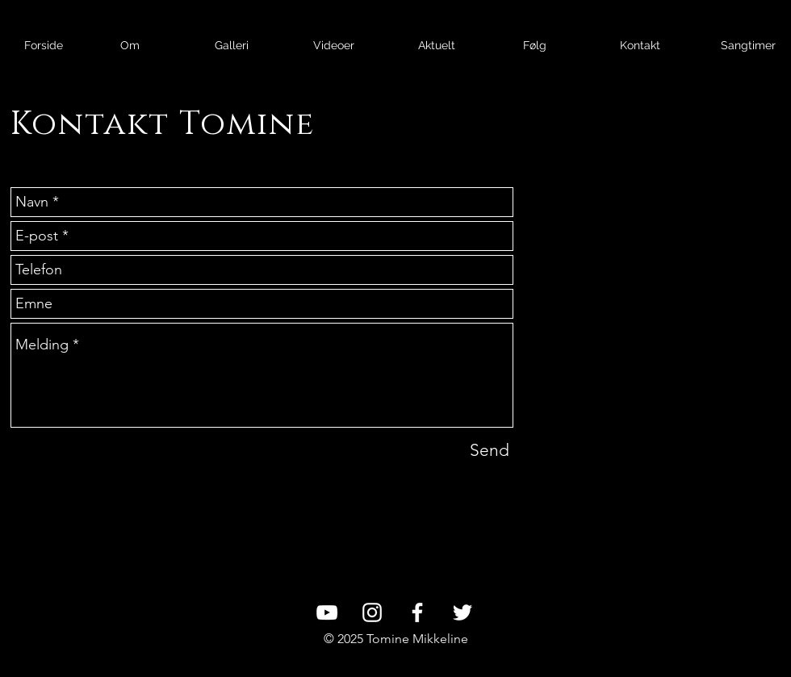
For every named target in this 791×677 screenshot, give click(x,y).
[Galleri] (231, 45)
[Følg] (535, 45)
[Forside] (43, 45)
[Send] (489, 450)
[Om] (129, 45)
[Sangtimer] (748, 45)
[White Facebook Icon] (417, 612)
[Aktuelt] (436, 45)
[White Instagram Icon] (372, 612)
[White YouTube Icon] (327, 612)
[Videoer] (334, 45)
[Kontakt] (639, 45)
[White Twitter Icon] (462, 612)
